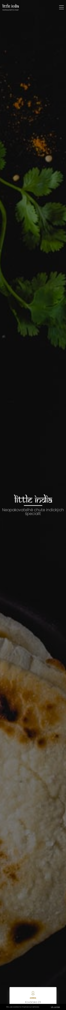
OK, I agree (55, 1007)
